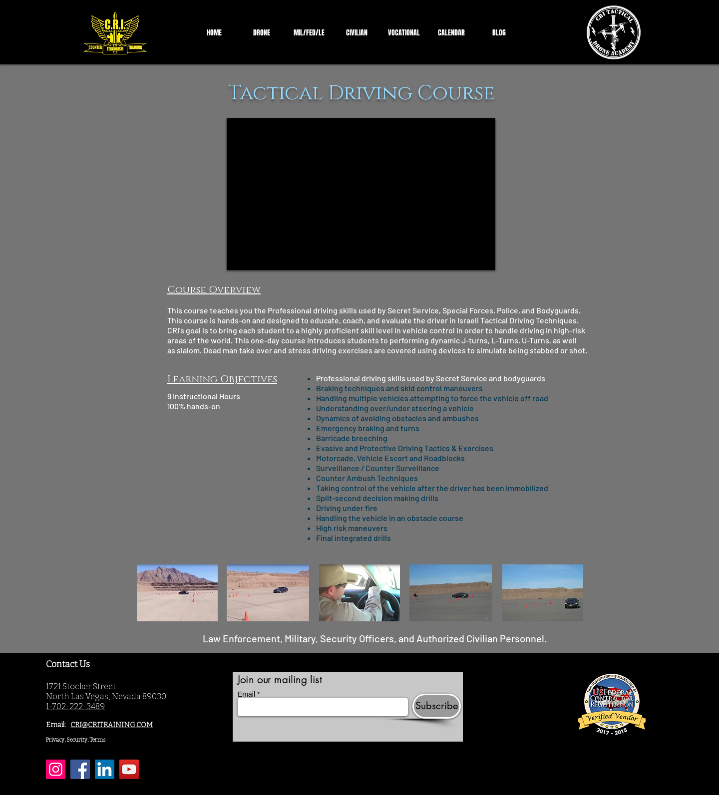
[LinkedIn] (104, 769)
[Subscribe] (436, 706)
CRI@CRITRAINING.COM (111, 725)
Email (246, 694)
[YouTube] (129, 769)
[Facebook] (80, 769)
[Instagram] (55, 769)
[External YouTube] (361, 194)
